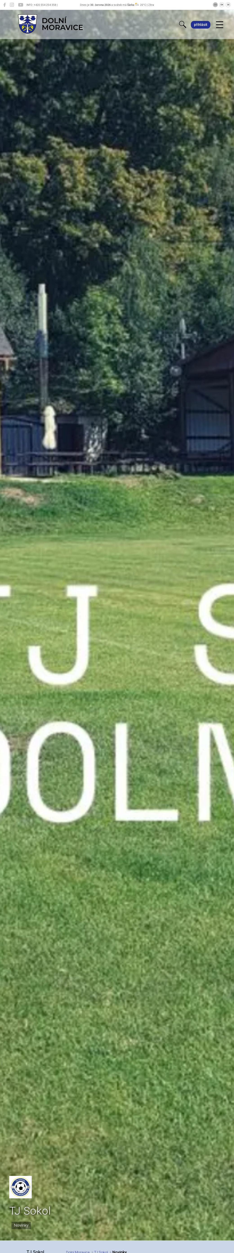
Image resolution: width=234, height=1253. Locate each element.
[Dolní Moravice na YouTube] (20, 5)
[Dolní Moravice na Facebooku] (4, 5)
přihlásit (200, 24)
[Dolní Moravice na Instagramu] (12, 5)
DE (228, 5)
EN (222, 5)
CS (215, 5)
